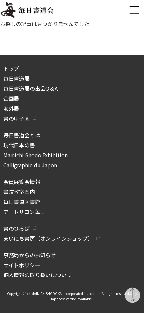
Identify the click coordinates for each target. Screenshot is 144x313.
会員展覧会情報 (21, 182)
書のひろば (16, 228)
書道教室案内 (19, 192)
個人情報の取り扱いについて (37, 275)
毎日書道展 (16, 78)
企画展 (11, 98)
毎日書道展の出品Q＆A (30, 88)
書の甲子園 (16, 118)
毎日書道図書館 (21, 202)
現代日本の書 (19, 145)
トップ (11, 68)
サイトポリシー (21, 265)
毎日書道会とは (21, 135)
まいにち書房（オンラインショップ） (48, 238)
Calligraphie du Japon (30, 165)
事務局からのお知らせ (29, 255)
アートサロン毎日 (24, 212)
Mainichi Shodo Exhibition (35, 155)
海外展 (11, 108)
